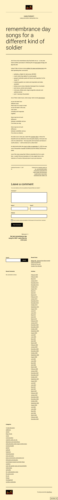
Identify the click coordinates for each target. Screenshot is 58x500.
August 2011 (34, 288)
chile (41, 172)
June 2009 (33, 337)
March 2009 (34, 343)
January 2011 (34, 298)
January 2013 (34, 280)
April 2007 (33, 389)
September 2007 (35, 379)
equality (36, 174)
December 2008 (35, 349)
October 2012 (34, 286)
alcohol (7, 431)
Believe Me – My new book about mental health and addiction (40, 261)
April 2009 (33, 341)
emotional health (10, 445)
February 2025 (34, 274)
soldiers (43, 175)
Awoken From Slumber (36, 266)
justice (39, 174)
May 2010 (33, 314)
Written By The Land (35, 264)
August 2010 (34, 308)
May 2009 (33, 339)
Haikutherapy (29, 16)
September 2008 (35, 355)
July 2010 (33, 310)
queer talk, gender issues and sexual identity (16, 466)
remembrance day (37, 175)
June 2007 (33, 385)
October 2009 (34, 329)
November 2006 (35, 399)
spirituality (8, 470)
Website (13, 212)
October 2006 (34, 401)
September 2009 (35, 331)
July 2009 (33, 335)
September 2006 (35, 403)
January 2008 (34, 371)
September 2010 (35, 307)
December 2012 (35, 282)
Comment (13, 190)
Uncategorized (9, 480)
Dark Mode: (54, 498)
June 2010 (33, 312)
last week (37, 62)
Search (7, 257)
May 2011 (33, 290)
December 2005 (35, 419)
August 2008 (34, 357)
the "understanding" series (12, 472)
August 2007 (34, 381)
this (43, 62)
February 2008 (34, 369)
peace (45, 174)
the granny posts (10, 474)
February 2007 (34, 393)
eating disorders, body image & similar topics (16, 443)
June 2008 (33, 361)
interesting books (10, 454)
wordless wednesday (11, 482)
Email (31, 205)
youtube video (34, 136)
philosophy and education (12, 460)
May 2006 (33, 411)
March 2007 (34, 391)
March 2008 (34, 367)
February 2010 (34, 321)
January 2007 (34, 395)
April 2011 (33, 292)
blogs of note (9, 433)
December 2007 (35, 373)
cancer (7, 435)
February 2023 (34, 276)
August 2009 (34, 333)
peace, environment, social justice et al (15, 457)
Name (13, 205)
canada (37, 172)
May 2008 (33, 363)
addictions (8, 429)
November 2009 (35, 327)
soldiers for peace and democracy (35, 68)
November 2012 (35, 284)
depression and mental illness (13, 441)
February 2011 (34, 296)
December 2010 (35, 300)
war (46, 175)
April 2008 (33, 365)
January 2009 (34, 347)
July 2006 (33, 407)
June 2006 (33, 409)
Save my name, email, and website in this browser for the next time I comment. (29, 220)
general (7, 447)
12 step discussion (10, 427)
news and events (40, 169)
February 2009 (34, 345)
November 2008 (35, 351)
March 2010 (34, 319)
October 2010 (34, 304)
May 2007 (33, 387)
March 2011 (34, 294)
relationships (9, 468)
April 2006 (33, 413)
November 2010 (35, 302)
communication (9, 437)
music (42, 174)
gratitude (8, 450)
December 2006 (35, 397)
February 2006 (34, 417)
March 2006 (34, 415)
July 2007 (33, 383)
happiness (8, 452)
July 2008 (33, 359)
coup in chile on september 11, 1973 (33, 146)
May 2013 (33, 278)
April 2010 (33, 317)
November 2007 (35, 375)
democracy (44, 172)
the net (7, 476)
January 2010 (34, 323)
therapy (7, 478)
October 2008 (34, 353)
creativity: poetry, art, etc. (12, 440)
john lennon (42, 98)
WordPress (49, 492)
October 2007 (34, 377)
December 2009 (35, 324)
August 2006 (34, 405)
